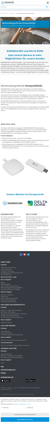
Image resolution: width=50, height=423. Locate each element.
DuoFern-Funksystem (7, 295)
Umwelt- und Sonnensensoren (10, 315)
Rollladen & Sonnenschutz (8, 267)
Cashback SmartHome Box (8, 302)
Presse (3, 373)
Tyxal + (3, 363)
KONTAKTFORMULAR (8, 370)
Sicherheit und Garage (7, 271)
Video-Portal (4, 296)
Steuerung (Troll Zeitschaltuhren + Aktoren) (13, 314)
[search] (25, 7)
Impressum (3, 387)
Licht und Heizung (6, 269)
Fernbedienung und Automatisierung (12, 273)
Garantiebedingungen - (34, 387)
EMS (2, 367)
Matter (3, 282)
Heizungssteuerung (6, 333)
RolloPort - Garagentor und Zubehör (11, 356)
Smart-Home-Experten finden (9, 298)
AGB (15, 387)
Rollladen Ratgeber (6, 322)
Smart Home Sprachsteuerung (10, 286)
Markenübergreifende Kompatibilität (11, 288)
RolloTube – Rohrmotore (8, 312)
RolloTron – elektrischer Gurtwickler (11, 310)
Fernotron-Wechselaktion (8, 300)
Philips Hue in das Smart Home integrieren (13, 340)
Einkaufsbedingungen (6, 389)
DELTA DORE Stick (6, 274)
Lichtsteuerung (5, 331)
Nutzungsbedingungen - (23, 387)
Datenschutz (10, 387)
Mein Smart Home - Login (9, 277)
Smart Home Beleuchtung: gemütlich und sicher (15, 345)
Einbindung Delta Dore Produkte (10, 289)
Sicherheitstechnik (6, 354)
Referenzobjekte (5, 284)
